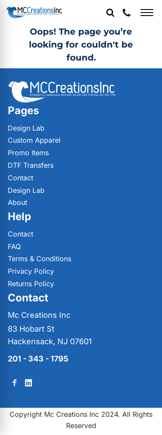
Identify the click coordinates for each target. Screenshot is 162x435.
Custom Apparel (34, 140)
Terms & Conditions (39, 258)
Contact (20, 177)
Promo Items (28, 152)
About (17, 202)
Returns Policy (31, 283)
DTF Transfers (31, 165)
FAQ (14, 246)
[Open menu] (147, 12)
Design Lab (26, 128)
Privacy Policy (31, 271)
